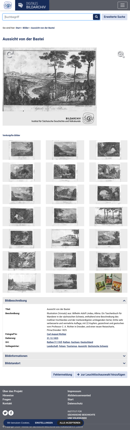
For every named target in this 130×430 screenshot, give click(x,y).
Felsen (62, 346)
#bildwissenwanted (79, 395)
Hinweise (8, 395)
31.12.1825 (52, 338)
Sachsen (75, 342)
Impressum (74, 391)
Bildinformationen (16, 356)
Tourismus (72, 346)
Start (18, 28)
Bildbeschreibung (16, 300)
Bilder (26, 28)
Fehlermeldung (62, 374)
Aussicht (82, 346)
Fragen (7, 399)
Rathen (66, 342)
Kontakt (7, 403)
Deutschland (87, 342)
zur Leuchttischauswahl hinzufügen (101, 374)
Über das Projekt (12, 391)
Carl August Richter (56, 334)
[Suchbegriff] (51, 17)
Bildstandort (12, 363)
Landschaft (52, 346)
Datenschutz (75, 403)
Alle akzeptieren (70, 423)
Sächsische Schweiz (98, 346)
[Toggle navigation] (122, 5)
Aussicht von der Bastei (43, 28)
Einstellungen (44, 423)
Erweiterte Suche (114, 16)
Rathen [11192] (54, 342)
